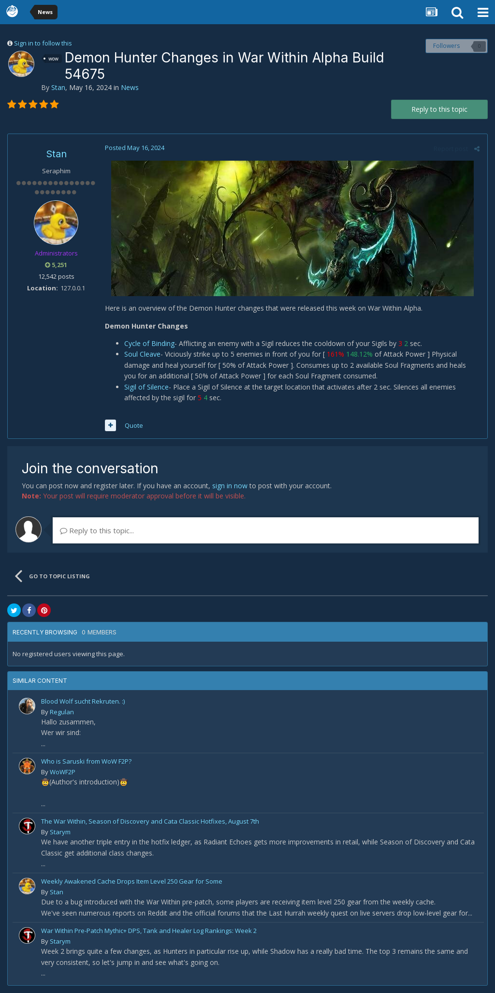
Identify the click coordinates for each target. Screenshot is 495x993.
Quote (133, 425)
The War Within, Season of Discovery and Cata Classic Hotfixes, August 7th (150, 821)
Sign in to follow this (43, 43)
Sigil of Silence (146, 386)
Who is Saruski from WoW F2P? (86, 761)
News (130, 87)
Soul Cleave (142, 354)
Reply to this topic (439, 109)
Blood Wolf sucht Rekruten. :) (83, 701)
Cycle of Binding (149, 343)
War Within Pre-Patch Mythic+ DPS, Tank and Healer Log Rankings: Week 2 (149, 930)
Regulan (62, 711)
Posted (134, 147)
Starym (60, 832)
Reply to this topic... (97, 530)
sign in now (230, 485)
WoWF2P (62, 771)
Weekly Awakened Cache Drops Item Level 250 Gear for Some (131, 881)
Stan (58, 87)
